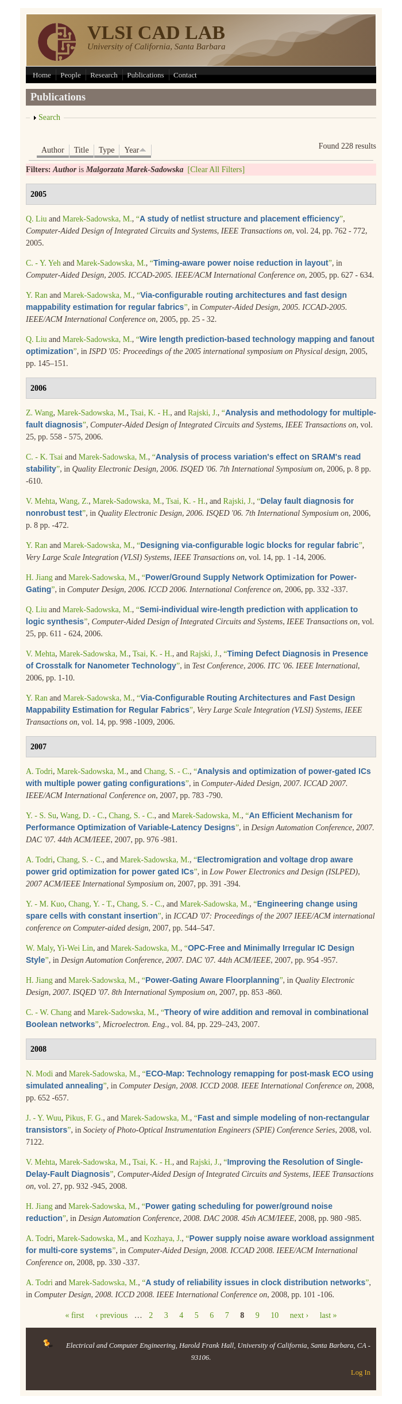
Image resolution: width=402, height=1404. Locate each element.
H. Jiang (39, 577)
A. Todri (39, 771)
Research (104, 75)
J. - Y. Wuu (43, 1118)
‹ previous (111, 1315)
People (70, 75)
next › (299, 1315)
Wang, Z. (73, 501)
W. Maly (39, 948)
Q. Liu (36, 219)
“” (239, 219)
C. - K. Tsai (44, 457)
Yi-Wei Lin (75, 948)
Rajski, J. (203, 413)
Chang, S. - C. (167, 771)
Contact (184, 75)
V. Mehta (40, 501)
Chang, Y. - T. (90, 904)
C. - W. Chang (49, 1012)
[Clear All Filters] (216, 169)
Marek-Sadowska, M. (97, 219)
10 (274, 1315)
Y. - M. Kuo (45, 904)
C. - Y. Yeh (43, 263)
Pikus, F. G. (84, 1118)
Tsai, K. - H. (150, 413)
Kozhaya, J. (163, 1238)
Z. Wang (39, 413)
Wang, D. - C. (82, 815)
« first (74, 1315)
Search (49, 117)
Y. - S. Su (41, 815)
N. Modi (39, 1073)
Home (42, 75)
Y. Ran (37, 295)
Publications (145, 75)
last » (328, 1315)
